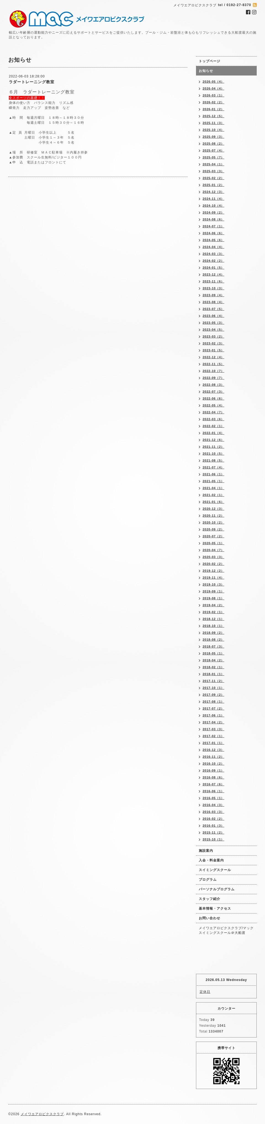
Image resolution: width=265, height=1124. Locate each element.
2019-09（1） (213, 591)
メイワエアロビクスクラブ (42, 1114)
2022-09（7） (213, 377)
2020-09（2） (213, 529)
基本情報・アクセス (215, 908)
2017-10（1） (213, 687)
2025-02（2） (213, 178)
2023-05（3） (213, 322)
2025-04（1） (213, 164)
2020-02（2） (213, 563)
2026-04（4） (213, 88)
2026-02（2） (213, 102)
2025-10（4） (213, 129)
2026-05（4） (213, 81)
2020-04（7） (213, 550)
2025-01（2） (213, 185)
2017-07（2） (213, 708)
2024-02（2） (213, 260)
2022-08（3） (213, 384)
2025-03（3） (213, 171)
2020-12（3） (213, 508)
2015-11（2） (213, 832)
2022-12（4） (213, 357)
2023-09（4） (213, 295)
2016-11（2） (213, 756)
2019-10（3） (213, 584)
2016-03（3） (213, 811)
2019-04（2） (213, 605)
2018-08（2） (213, 639)
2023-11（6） (213, 281)
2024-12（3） (213, 191)
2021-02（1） (213, 495)
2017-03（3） (213, 729)
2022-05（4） (213, 405)
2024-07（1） (213, 226)
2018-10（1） (213, 625)
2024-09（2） (213, 212)
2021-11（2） (213, 446)
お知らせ (206, 71)
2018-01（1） (213, 674)
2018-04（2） (213, 660)
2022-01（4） (213, 433)
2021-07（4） (213, 467)
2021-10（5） (213, 453)
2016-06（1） (213, 791)
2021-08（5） (213, 460)
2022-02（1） (213, 426)
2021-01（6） (213, 501)
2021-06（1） (213, 474)
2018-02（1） (213, 667)
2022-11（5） (213, 364)
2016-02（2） (213, 818)
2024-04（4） (213, 247)
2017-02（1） (213, 736)
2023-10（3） (213, 288)
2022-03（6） (213, 419)
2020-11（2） (213, 515)
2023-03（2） (213, 336)
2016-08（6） (213, 777)
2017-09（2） (213, 694)
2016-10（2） (213, 763)
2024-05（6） (213, 240)
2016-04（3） (213, 805)
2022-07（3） (213, 391)
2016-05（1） (213, 798)
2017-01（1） (213, 743)
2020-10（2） (213, 522)
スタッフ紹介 (209, 899)
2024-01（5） (213, 267)
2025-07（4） (213, 150)
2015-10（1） (213, 839)
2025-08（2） (213, 143)
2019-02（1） (213, 612)
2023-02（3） (213, 343)
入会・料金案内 (211, 860)
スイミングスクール (215, 870)
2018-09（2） (213, 632)
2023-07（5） (213, 309)
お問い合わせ (209, 918)
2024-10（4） (213, 205)
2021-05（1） (213, 481)
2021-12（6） (213, 439)
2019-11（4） (213, 577)
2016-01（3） (213, 825)
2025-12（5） (213, 116)
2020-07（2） (213, 536)
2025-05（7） (213, 157)
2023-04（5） (213, 329)
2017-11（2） (213, 681)
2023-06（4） (213, 315)
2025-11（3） (213, 123)
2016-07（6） (213, 784)
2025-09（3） (213, 136)
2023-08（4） (213, 302)
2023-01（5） (213, 350)
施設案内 (206, 851)
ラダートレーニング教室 (31, 82)
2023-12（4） (213, 274)
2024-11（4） (213, 198)
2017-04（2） (213, 722)
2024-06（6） (213, 233)
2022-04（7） (213, 412)
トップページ (209, 61)
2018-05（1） (213, 653)
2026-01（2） (213, 109)
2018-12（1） (213, 619)
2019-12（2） (213, 570)
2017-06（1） (213, 715)
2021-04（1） (213, 488)
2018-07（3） (213, 646)
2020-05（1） (213, 543)
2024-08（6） (213, 219)
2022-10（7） (213, 371)
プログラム (208, 880)
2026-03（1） (213, 95)
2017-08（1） (213, 701)
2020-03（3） (213, 557)
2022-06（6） (213, 398)
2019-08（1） (213, 598)
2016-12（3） (213, 749)
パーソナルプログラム (217, 889)
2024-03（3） (213, 253)
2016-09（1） (213, 770)
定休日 (205, 992)
